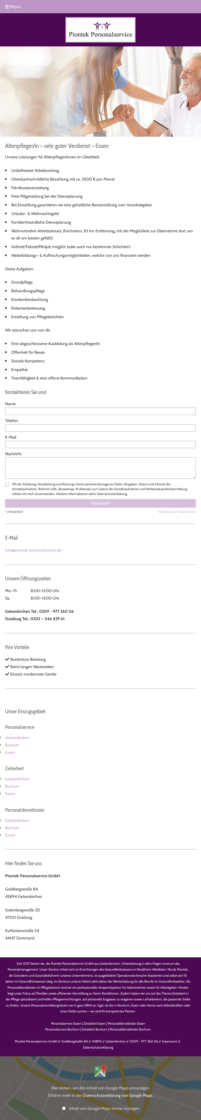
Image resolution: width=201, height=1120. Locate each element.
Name (10, 403)
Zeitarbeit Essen (94, 1023)
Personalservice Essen (66, 1023)
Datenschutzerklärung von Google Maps (117, 1095)
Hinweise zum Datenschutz (177, 512)
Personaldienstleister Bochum (130, 1029)
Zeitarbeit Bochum (94, 1029)
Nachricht (13, 453)
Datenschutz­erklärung (98, 1047)
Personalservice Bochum (62, 1029)
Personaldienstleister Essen (126, 1023)
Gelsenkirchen (17, 737)
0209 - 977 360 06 (56, 611)
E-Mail (10, 437)
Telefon (11, 420)
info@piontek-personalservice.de (33, 550)
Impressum (169, 1041)
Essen (10, 752)
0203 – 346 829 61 (47, 618)
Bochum (12, 745)
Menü (13, 6)
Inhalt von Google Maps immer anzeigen (104, 1108)
